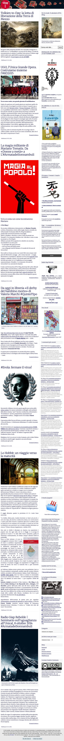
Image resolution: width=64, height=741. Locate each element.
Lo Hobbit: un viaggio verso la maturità (19, 454)
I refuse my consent (37, 738)
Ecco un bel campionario (49, 572)
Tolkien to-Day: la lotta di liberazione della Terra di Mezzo (17, 16)
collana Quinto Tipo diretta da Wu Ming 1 (12, 336)
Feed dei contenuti (46, 651)
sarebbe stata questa (7, 575)
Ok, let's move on (27, 738)
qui (54, 290)
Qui (42, 97)
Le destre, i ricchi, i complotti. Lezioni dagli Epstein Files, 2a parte (51, 347)
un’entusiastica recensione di (17, 601)
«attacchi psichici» (27, 272)
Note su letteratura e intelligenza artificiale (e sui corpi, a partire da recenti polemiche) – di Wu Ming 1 (51, 451)
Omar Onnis (44, 415)
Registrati (44, 647)
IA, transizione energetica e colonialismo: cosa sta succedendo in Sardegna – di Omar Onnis (51, 380)
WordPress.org (45, 655)
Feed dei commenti (46, 653)
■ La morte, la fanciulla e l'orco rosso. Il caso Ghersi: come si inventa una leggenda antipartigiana (51, 607)
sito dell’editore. (20, 595)
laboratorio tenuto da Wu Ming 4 (22, 495)
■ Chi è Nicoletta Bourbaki (48, 597)
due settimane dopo (13, 333)
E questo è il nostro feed (51, 293)
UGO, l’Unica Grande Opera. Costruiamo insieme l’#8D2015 (18, 70)
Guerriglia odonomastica (48, 337)
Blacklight (12, 734)
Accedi (43, 649)
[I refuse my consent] (62, 734)
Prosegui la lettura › (33, 135)
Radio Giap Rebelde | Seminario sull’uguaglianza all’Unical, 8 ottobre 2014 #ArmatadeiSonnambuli (18, 621)
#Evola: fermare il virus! (16, 367)
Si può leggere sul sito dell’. (20, 57)
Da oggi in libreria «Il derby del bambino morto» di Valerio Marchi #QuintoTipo (19, 291)
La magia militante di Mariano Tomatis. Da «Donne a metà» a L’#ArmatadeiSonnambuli (17, 150)
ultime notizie (5, 410)
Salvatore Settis (14, 108)
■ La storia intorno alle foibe (48, 610)
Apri (43, 94)
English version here (47, 202)
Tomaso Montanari (24, 108)
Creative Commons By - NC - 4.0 (50, 674)
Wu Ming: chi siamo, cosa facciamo (52, 201)
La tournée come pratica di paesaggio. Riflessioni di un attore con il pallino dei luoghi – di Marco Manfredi (51, 388)
